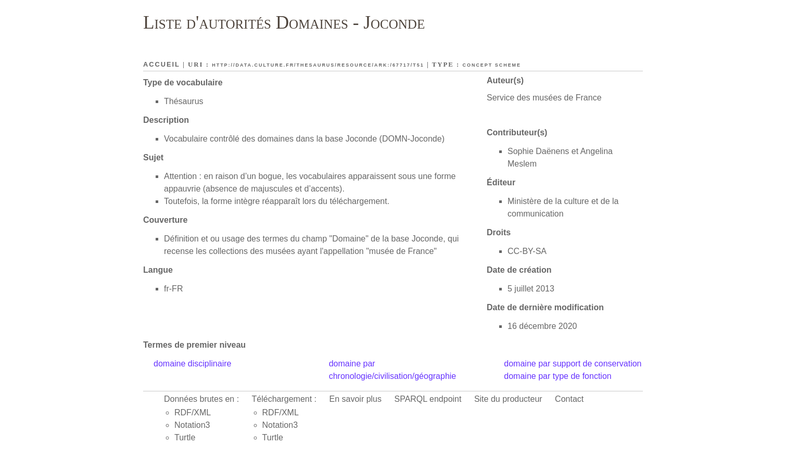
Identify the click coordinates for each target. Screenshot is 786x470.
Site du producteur (508, 399)
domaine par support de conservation (572, 363)
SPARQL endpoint (427, 399)
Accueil (161, 64)
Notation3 (192, 425)
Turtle (184, 437)
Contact (569, 399)
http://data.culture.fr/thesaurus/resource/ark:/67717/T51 (318, 65)
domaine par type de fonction (557, 376)
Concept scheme (491, 65)
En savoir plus (355, 399)
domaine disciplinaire (192, 363)
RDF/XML (192, 412)
